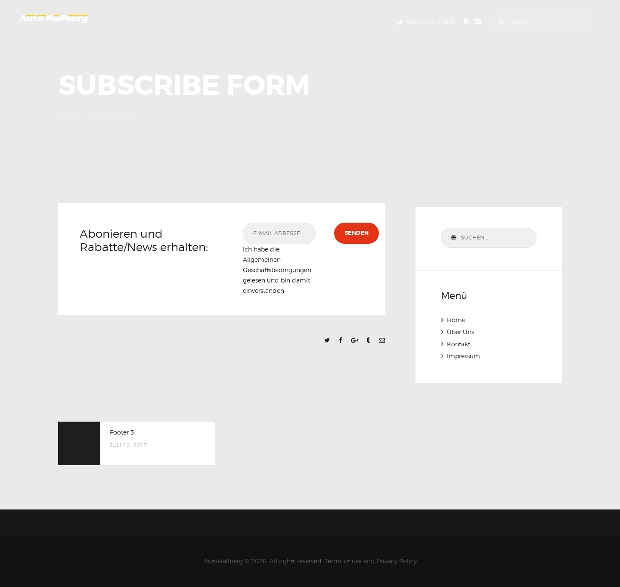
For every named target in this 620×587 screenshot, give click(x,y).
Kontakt (458, 344)
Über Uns (460, 331)
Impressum (463, 356)
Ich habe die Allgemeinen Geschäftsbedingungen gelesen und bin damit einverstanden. (277, 269)
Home (66, 114)
